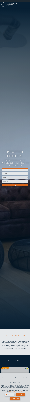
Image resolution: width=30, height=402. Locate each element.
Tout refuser (21, 394)
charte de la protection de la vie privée (16, 391)
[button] (15, 177)
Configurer (10, 394)
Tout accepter (16, 398)
